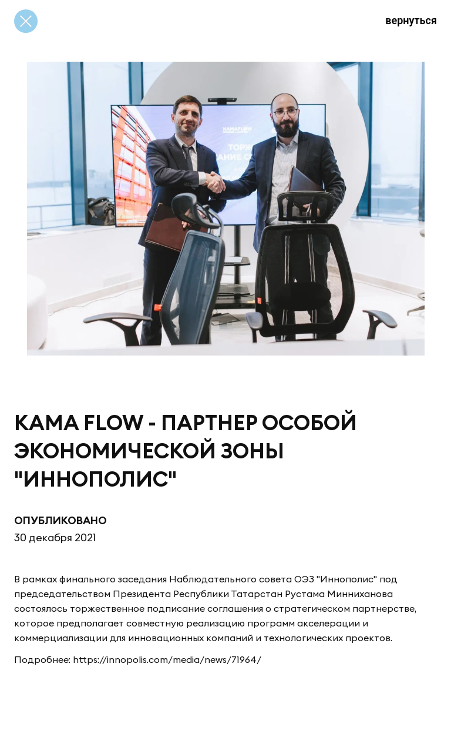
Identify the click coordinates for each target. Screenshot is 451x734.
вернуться (411, 20)
